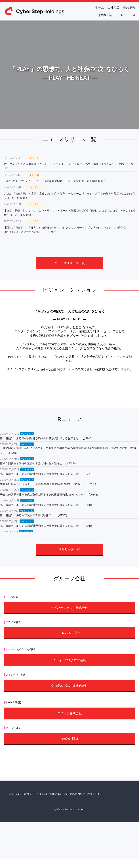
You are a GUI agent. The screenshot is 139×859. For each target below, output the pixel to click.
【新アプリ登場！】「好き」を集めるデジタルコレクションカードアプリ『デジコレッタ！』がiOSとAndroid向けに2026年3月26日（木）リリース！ (65, 230)
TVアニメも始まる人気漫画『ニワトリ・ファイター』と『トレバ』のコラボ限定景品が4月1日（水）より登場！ (69, 166)
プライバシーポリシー (21, 794)
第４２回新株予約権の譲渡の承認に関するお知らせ (31, 463)
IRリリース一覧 (69, 549)
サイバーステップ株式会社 (69, 607)
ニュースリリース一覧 (69, 263)
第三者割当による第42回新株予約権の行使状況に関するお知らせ (39, 438)
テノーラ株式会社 (69, 713)
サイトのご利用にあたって (52, 794)
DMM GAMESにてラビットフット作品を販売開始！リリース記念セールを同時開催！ (55, 181)
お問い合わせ (95, 794)
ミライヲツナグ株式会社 (69, 660)
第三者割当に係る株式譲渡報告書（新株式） (27, 515)
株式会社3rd (69, 738)
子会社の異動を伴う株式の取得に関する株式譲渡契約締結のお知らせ (42, 494)
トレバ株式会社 (69, 633)
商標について (77, 794)
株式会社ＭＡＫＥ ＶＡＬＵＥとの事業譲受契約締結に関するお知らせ (42, 484)
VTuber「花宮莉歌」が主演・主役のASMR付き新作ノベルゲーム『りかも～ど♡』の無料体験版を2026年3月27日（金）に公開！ (69, 196)
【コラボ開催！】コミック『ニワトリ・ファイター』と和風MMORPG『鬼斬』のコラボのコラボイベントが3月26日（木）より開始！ (69, 213)
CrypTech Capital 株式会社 (69, 685)
